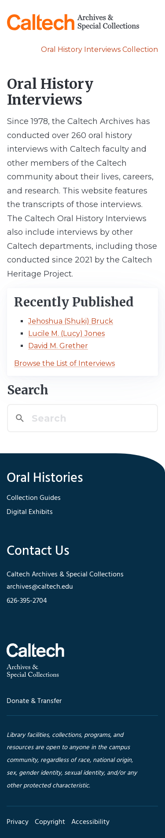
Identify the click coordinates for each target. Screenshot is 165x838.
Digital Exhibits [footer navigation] (30, 512)
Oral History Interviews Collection (99, 49)
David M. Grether (58, 346)
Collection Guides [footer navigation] (34, 498)
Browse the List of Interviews (64, 363)
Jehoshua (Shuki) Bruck (70, 321)
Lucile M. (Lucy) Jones (66, 333)
